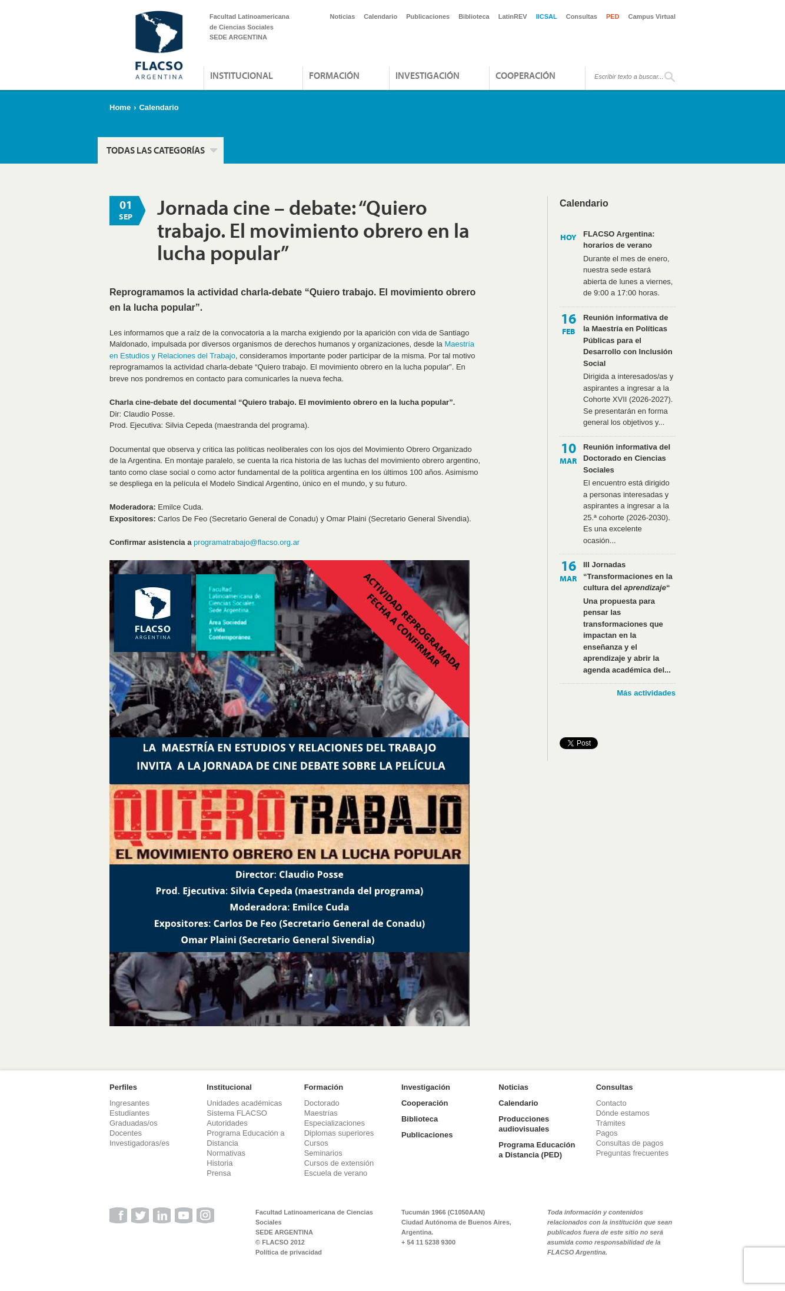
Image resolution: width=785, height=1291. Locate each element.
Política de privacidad (288, 1252)
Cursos (316, 1143)
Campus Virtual (652, 16)
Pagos (607, 1133)
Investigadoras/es (139, 1143)
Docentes (125, 1133)
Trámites (611, 1123)
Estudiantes (129, 1113)
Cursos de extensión (339, 1163)
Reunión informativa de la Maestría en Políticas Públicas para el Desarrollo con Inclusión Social (628, 340)
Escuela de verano (336, 1173)
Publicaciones (428, 16)
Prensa (219, 1173)
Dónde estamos (623, 1113)
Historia (219, 1163)
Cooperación (525, 75)
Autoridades (227, 1123)
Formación (334, 75)
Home (120, 107)
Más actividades (646, 692)
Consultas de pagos (630, 1143)
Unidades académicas (244, 1103)
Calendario (380, 16)
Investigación (427, 75)
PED (613, 16)
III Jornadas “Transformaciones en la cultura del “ (628, 576)
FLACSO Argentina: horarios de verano (619, 239)
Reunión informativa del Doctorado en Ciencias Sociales (626, 458)
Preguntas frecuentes (632, 1153)
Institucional (241, 75)
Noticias (342, 16)
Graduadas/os (133, 1123)
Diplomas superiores (339, 1133)
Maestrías (321, 1113)
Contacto (611, 1103)
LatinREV (512, 16)
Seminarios (323, 1153)
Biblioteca (474, 16)
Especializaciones (334, 1123)
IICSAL (546, 16)
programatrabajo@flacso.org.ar (247, 542)
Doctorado (322, 1103)
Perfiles (123, 1087)
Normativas (226, 1153)
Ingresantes (129, 1103)
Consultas (581, 16)
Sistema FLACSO (237, 1113)
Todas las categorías (156, 150)
